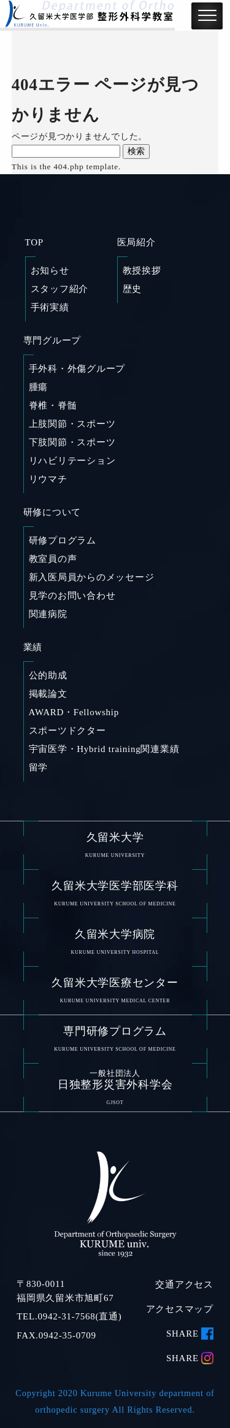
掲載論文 (48, 694)
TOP (34, 242)
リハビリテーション (72, 461)
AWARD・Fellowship (74, 712)
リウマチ (48, 479)
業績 (33, 647)
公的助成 (48, 675)
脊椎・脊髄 (53, 405)
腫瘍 (38, 387)
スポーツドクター (67, 730)
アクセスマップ (179, 1309)
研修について (52, 512)
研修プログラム (62, 540)
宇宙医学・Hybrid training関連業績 (104, 749)
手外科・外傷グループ (77, 369)
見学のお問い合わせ (72, 596)
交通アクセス (184, 1285)
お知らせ (50, 270)
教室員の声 (53, 559)
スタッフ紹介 (60, 289)
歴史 (132, 289)
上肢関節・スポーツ (72, 424)
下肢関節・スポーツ (72, 442)
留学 (38, 767)
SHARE (182, 1333)
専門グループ (52, 340)
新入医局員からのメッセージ (92, 577)
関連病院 (48, 614)
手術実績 (50, 307)
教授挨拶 (142, 270)
